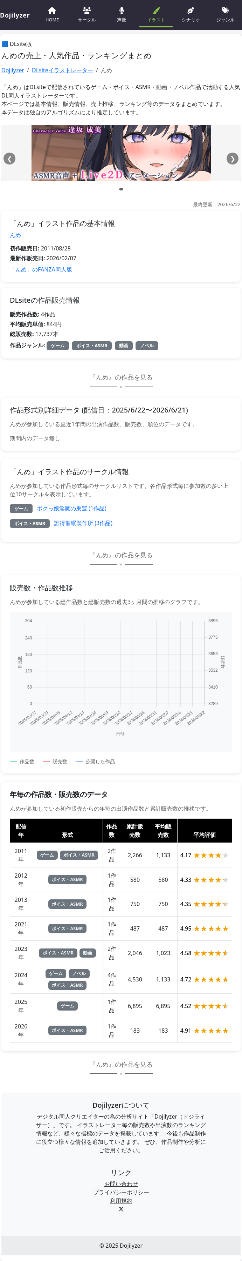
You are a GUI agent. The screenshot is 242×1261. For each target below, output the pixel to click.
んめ (15, 235)
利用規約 (121, 1201)
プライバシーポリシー (121, 1192)
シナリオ (191, 14)
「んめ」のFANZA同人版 (41, 269)
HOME (52, 14)
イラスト (156, 14)
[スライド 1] (121, 189)
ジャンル (225, 14)
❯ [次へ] (232, 158)
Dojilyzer (12, 70)
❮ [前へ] (9, 158)
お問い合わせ (121, 1184)
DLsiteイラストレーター (62, 70)
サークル (87, 14)
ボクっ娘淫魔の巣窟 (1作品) (71, 508)
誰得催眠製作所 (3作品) (83, 523)
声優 (121, 14)
